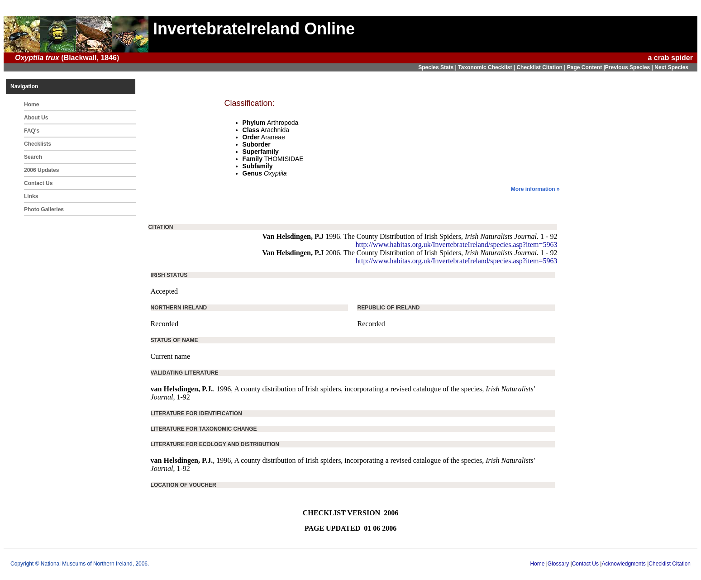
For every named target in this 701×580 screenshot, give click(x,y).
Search (33, 157)
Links (31, 196)
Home (31, 104)
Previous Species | (629, 67)
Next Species (671, 67)
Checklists (37, 144)
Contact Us (38, 183)
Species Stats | (438, 67)
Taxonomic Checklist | (487, 67)
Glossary (558, 564)
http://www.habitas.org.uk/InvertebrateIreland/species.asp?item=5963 (457, 244)
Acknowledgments (623, 564)
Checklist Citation (670, 564)
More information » (535, 189)
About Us (36, 117)
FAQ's (31, 131)
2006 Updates (41, 170)
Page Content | (586, 67)
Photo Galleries (44, 209)
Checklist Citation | (541, 67)
